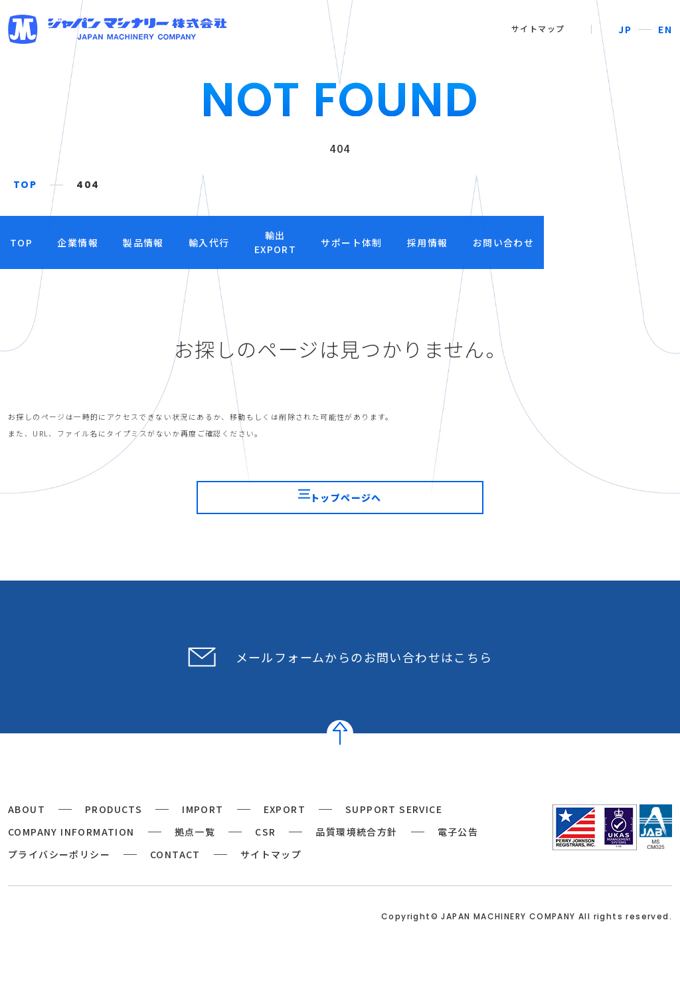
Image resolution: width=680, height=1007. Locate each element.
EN (665, 29)
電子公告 (458, 851)
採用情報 (538, 242)
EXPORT (284, 829)
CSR (265, 851)
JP (625, 29)
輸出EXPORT (352, 242)
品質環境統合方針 (356, 851)
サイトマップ (537, 29)
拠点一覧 (195, 851)
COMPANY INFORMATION (71, 851)
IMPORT (202, 829)
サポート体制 (445, 242)
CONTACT (175, 874)
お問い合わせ (631, 242)
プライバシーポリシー (59, 874)
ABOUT (26, 829)
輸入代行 (268, 242)
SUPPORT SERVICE (393, 829)
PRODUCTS (113, 829)
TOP (25, 184)
